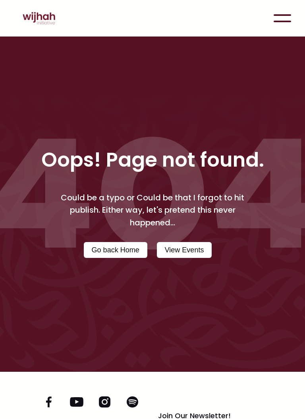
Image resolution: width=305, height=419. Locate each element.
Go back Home (115, 250)
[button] (282, 18)
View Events (184, 250)
